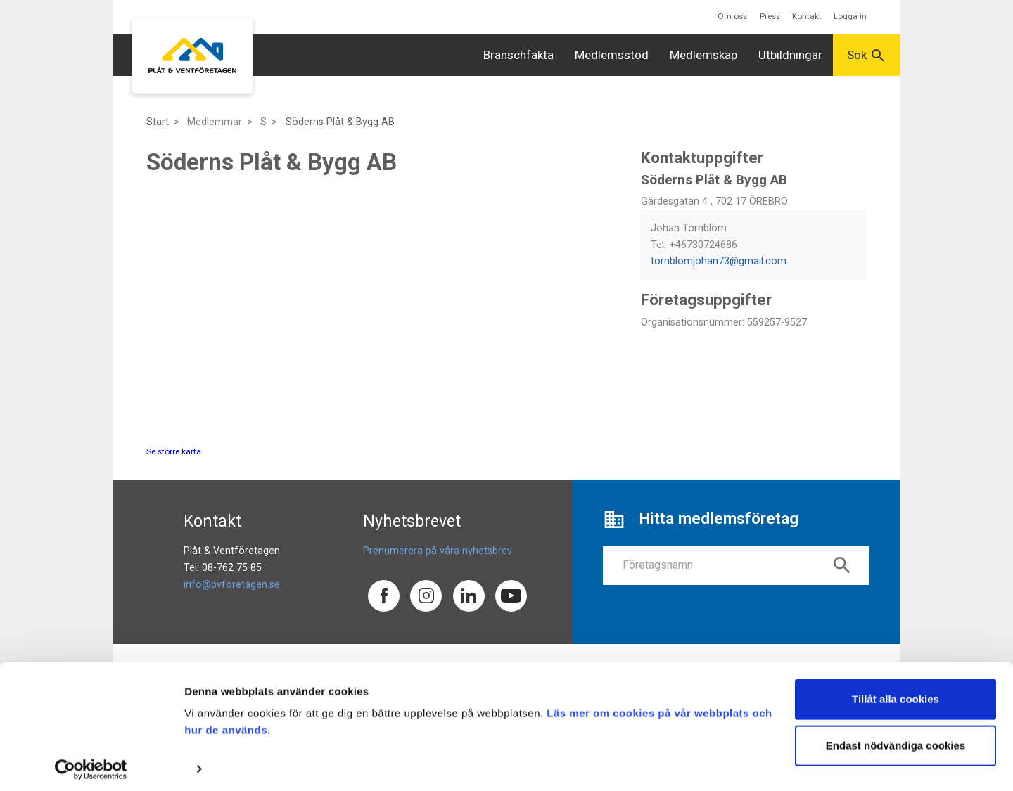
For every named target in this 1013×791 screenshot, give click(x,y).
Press (770, 16)
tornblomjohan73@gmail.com (718, 261)
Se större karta (173, 451)
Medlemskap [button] (703, 55)
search (842, 565)
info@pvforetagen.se (232, 585)
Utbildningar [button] (790, 55)
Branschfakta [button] (518, 55)
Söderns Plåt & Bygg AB (340, 122)
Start (157, 122)
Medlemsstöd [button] (612, 55)
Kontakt (807, 16)
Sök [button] (866, 55)
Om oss (732, 16)
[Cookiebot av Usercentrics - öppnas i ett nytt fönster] (91, 763)
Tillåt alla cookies (895, 694)
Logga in (850, 16)
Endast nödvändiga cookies (895, 739)
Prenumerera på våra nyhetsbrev (437, 551)
